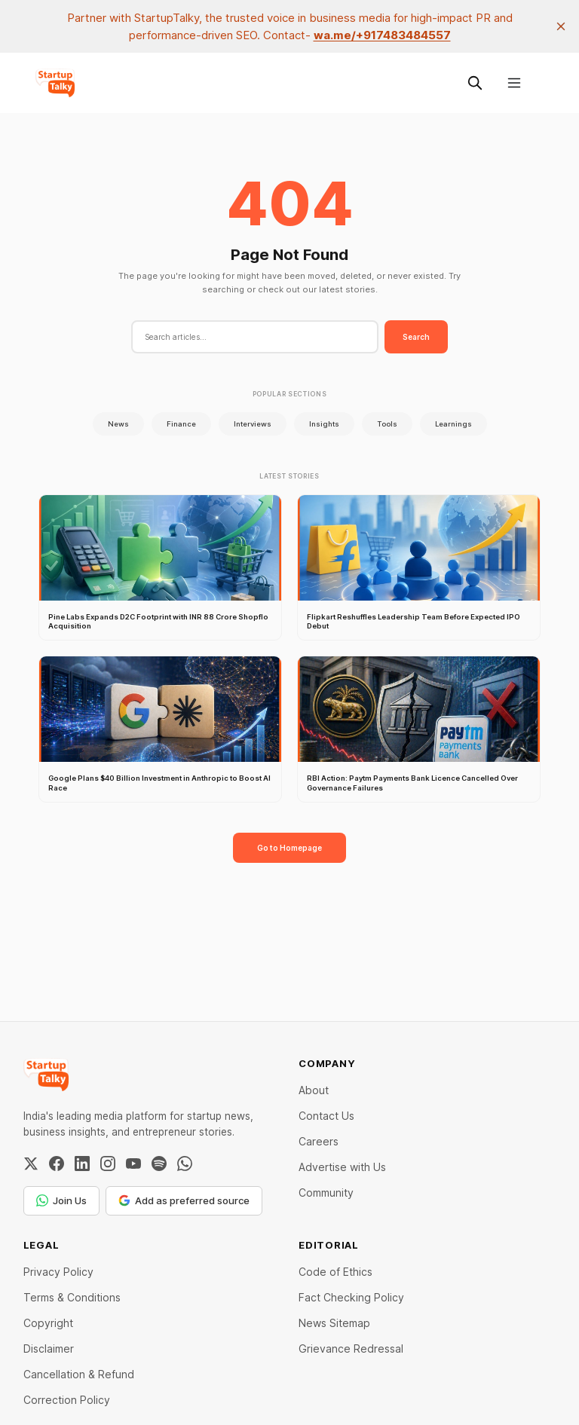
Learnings (453, 424)
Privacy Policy (58, 1271)
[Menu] (514, 82)
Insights (324, 424)
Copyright (48, 1322)
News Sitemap (334, 1322)
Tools (387, 424)
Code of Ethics (335, 1271)
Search (416, 336)
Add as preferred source (184, 1200)
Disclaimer (48, 1348)
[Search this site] (475, 82)
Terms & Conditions (72, 1297)
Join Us (61, 1200)
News (118, 424)
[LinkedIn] (82, 1163)
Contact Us (326, 1115)
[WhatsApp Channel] (184, 1163)
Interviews (252, 424)
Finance (181, 424)
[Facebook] (56, 1163)
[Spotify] (159, 1163)
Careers (319, 1141)
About (314, 1090)
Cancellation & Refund (78, 1374)
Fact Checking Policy (351, 1297)
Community (326, 1192)
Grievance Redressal (351, 1348)
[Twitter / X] (30, 1163)
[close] (561, 26)
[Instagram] (107, 1163)
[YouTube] (133, 1163)
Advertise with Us (342, 1166)
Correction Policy (66, 1399)
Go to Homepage (289, 847)
